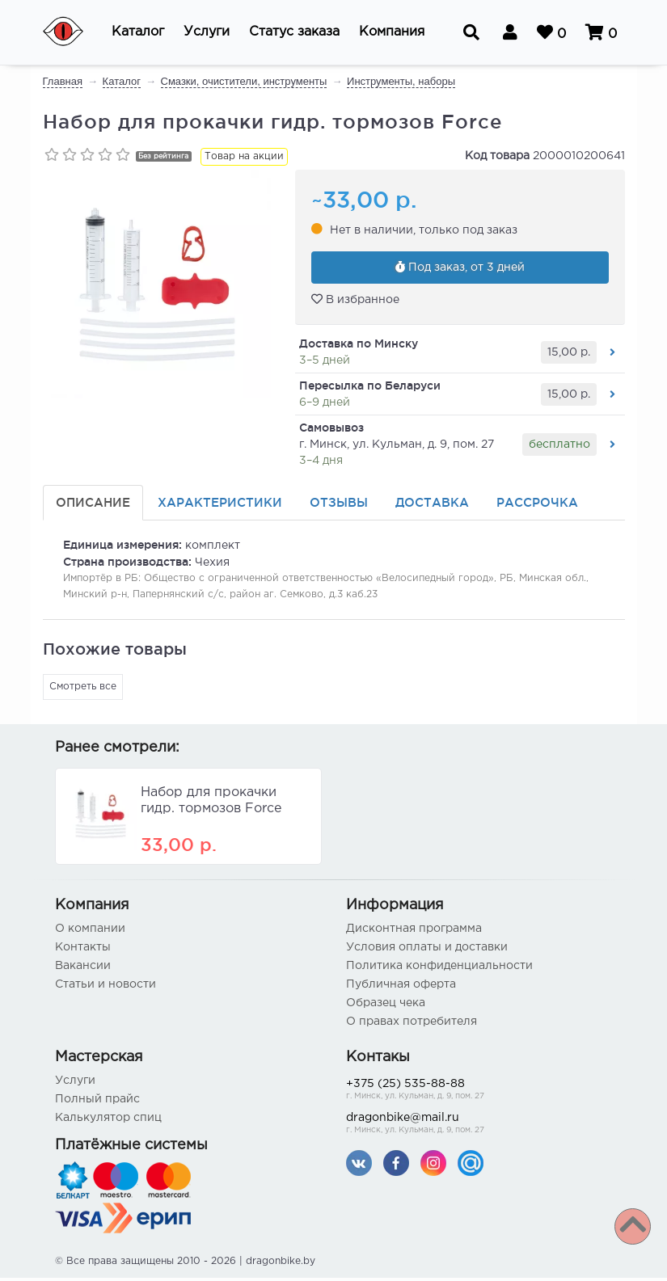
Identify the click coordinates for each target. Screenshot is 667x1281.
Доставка (432, 505)
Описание (93, 505)
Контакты (83, 950)
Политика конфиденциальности (439, 969)
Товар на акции (244, 156)
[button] (137, 32)
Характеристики (220, 505)
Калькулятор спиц (108, 1121)
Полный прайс (97, 1102)
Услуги (75, 1084)
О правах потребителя (411, 1025)
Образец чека (385, 1006)
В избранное (355, 302)
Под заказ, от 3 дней (460, 270)
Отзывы (339, 505)
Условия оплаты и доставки (427, 950)
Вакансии (83, 969)
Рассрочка (537, 505)
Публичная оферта (401, 987)
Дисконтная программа (414, 932)
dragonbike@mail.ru (479, 1128)
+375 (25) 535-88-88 (479, 1094)
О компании (90, 932)
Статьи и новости (105, 987)
